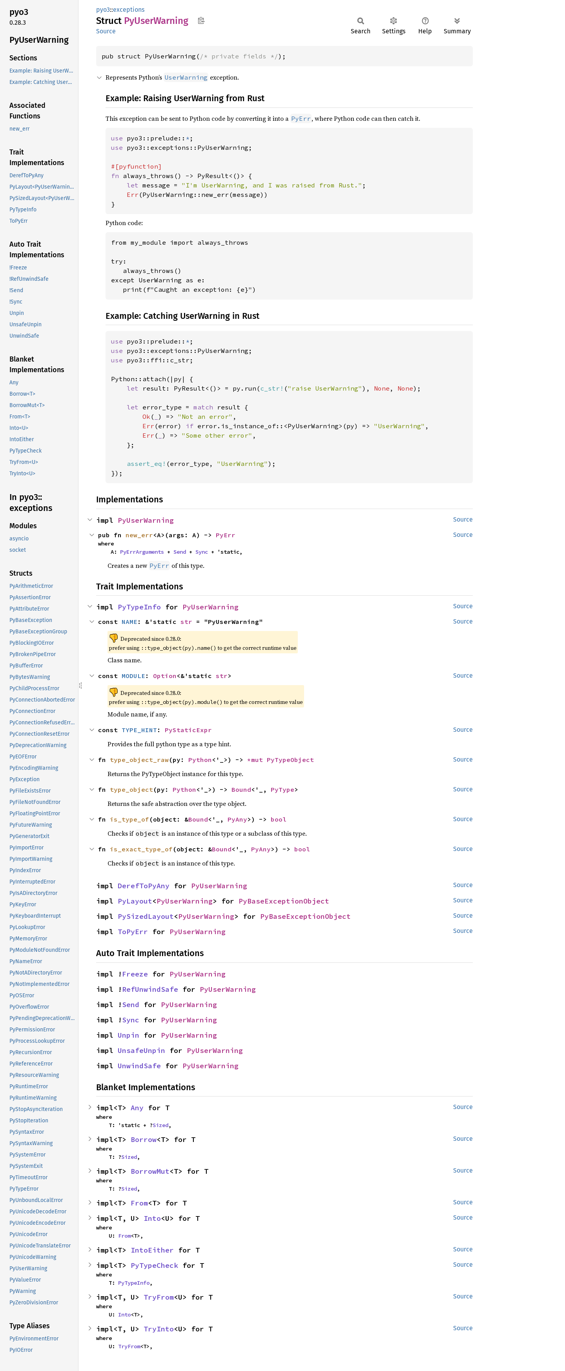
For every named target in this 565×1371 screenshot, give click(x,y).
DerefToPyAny (144, 885)
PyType (282, 789)
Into (152, 1218)
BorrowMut (150, 1171)
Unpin (128, 1035)
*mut (257, 760)
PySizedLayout (146, 916)
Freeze (135, 973)
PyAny (237, 819)
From (139, 1202)
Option (165, 676)
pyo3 (103, 9)
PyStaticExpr (188, 730)
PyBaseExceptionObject (284, 901)
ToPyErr (133, 931)
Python (200, 760)
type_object (131, 789)
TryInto (159, 1328)
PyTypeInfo (139, 606)
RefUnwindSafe (150, 989)
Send (179, 551)
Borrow (144, 1139)
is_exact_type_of (141, 849)
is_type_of (129, 819)
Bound (241, 789)
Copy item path (201, 20)
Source (106, 31)
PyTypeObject (290, 760)
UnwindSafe (139, 1065)
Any (137, 1107)
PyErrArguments (142, 551)
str (186, 621)
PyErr (225, 535)
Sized (160, 1125)
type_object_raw (139, 760)
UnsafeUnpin (141, 1050)
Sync (201, 551)
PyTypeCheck (154, 1265)
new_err (139, 535)
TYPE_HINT (139, 730)
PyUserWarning (146, 520)
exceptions (128, 9)
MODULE (133, 676)
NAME (129, 621)
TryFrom (159, 1297)
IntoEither (152, 1250)
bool (278, 819)
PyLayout (135, 901)
